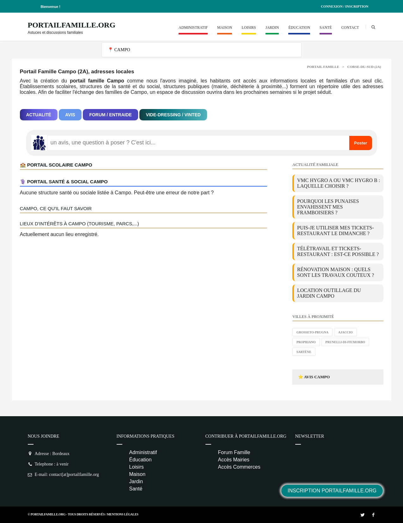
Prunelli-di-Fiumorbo (345, 342)
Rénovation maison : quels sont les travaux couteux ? (335, 272)
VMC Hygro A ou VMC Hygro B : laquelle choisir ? (338, 183)
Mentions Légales (122, 514)
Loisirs (248, 27)
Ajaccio (345, 332)
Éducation (299, 27)
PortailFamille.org (72, 25)
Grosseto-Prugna (312, 332)
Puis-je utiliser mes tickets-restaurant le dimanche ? (335, 230)
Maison (224, 27)
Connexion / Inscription (344, 6)
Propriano (306, 342)
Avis (70, 114)
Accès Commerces (239, 467)
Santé (326, 27)
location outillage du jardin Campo (329, 293)
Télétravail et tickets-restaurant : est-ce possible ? (338, 251)
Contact (350, 27)
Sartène (303, 352)
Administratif (193, 27)
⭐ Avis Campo (314, 376)
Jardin (272, 27)
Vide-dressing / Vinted (173, 114)
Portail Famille (323, 67)
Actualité (38, 114)
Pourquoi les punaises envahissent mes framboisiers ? (328, 206)
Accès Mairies (234, 459)
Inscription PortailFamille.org (332, 490)
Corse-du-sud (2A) (364, 67)
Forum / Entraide (110, 114)
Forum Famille (234, 452)
